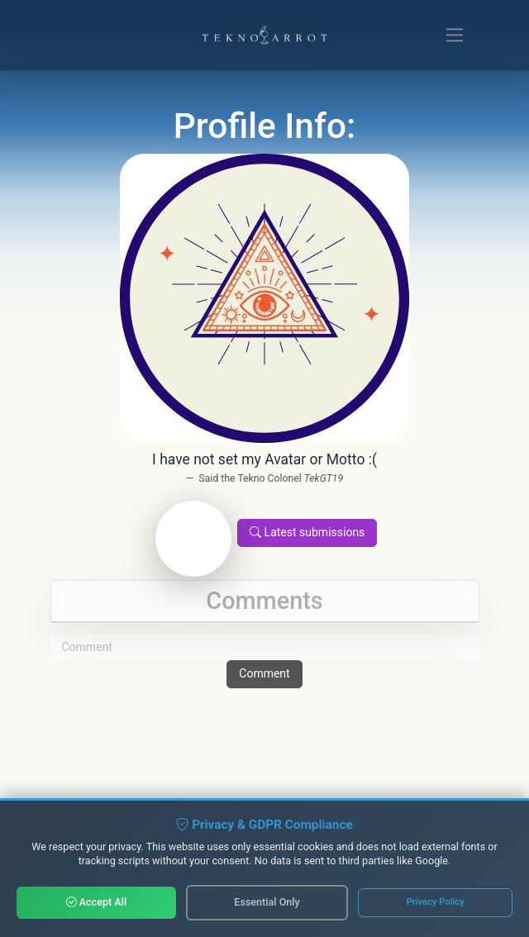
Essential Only (266, 902)
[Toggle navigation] (455, 35)
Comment (264, 673)
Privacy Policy (436, 902)
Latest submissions (307, 532)
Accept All (96, 902)
